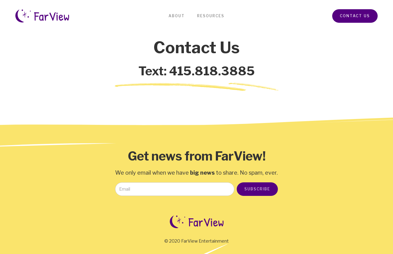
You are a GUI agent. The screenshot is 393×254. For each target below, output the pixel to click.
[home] (42, 16)
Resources (210, 16)
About (177, 16)
